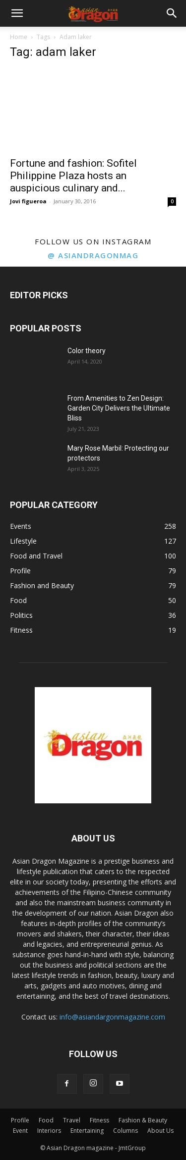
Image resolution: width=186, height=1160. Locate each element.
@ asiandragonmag (93, 255)
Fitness (99, 1120)
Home (18, 37)
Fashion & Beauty (143, 1120)
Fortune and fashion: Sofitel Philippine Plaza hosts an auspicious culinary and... (73, 175)
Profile (20, 1120)
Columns (125, 1130)
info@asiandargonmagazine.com (112, 1016)
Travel (71, 1120)
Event (20, 1130)
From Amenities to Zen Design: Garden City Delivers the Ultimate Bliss (118, 408)
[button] (17, 13)
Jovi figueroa (28, 201)
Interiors (49, 1130)
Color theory (86, 351)
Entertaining (87, 1130)
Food (46, 1120)
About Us (160, 1130)
